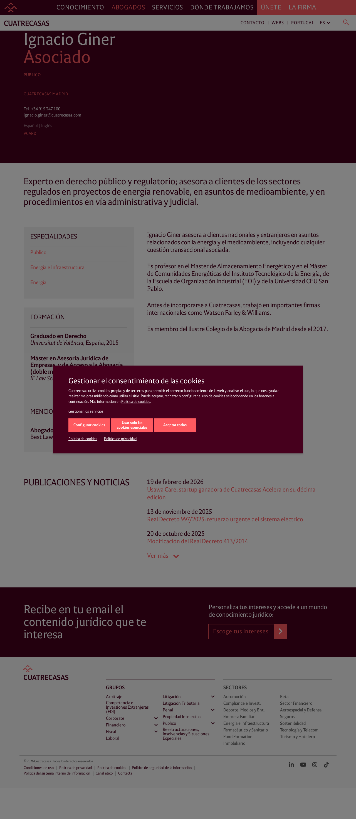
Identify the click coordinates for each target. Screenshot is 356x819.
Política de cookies (135, 401)
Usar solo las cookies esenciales (132, 425)
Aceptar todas (175, 425)
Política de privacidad (120, 439)
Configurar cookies (89, 425)
